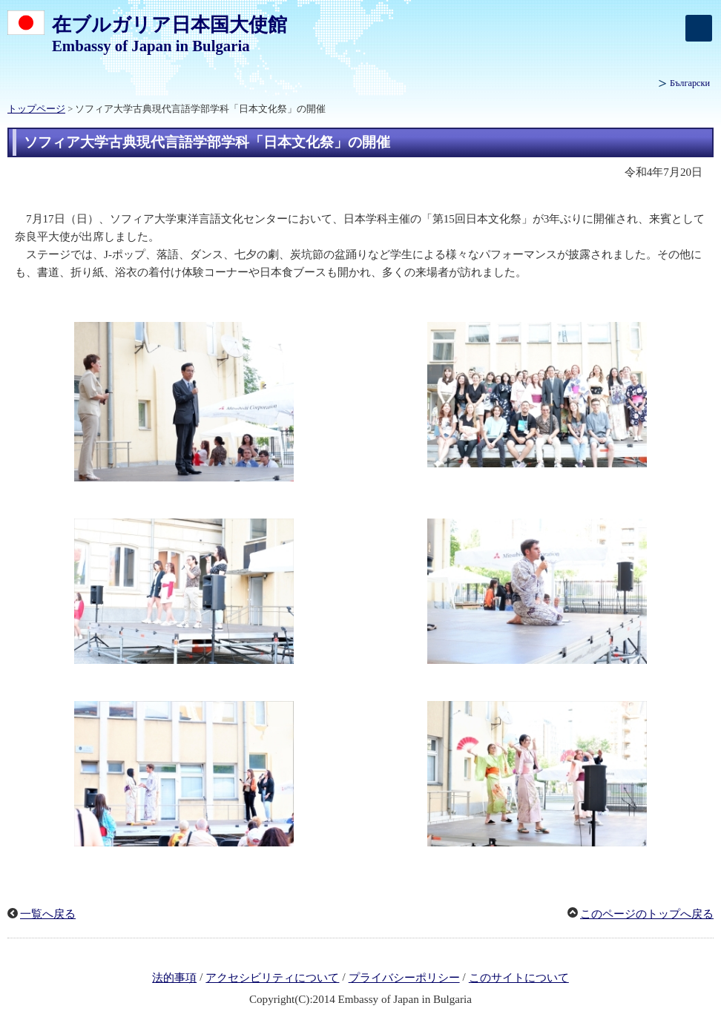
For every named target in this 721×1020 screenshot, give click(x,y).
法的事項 (174, 978)
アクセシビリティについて (272, 978)
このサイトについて (519, 978)
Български (690, 83)
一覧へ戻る (48, 914)
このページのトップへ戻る (647, 914)
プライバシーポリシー (404, 978)
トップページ (36, 109)
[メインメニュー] (698, 28)
